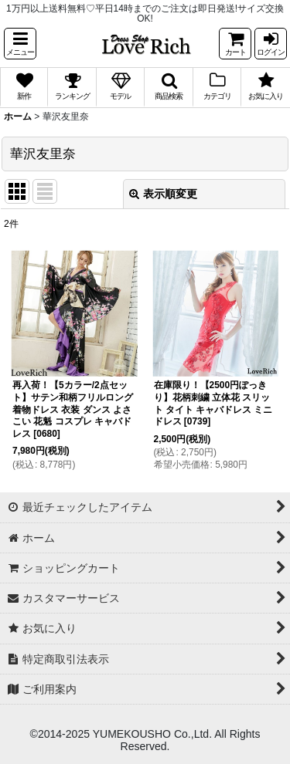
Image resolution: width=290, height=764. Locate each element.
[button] (20, 43)
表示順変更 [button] (163, 194)
